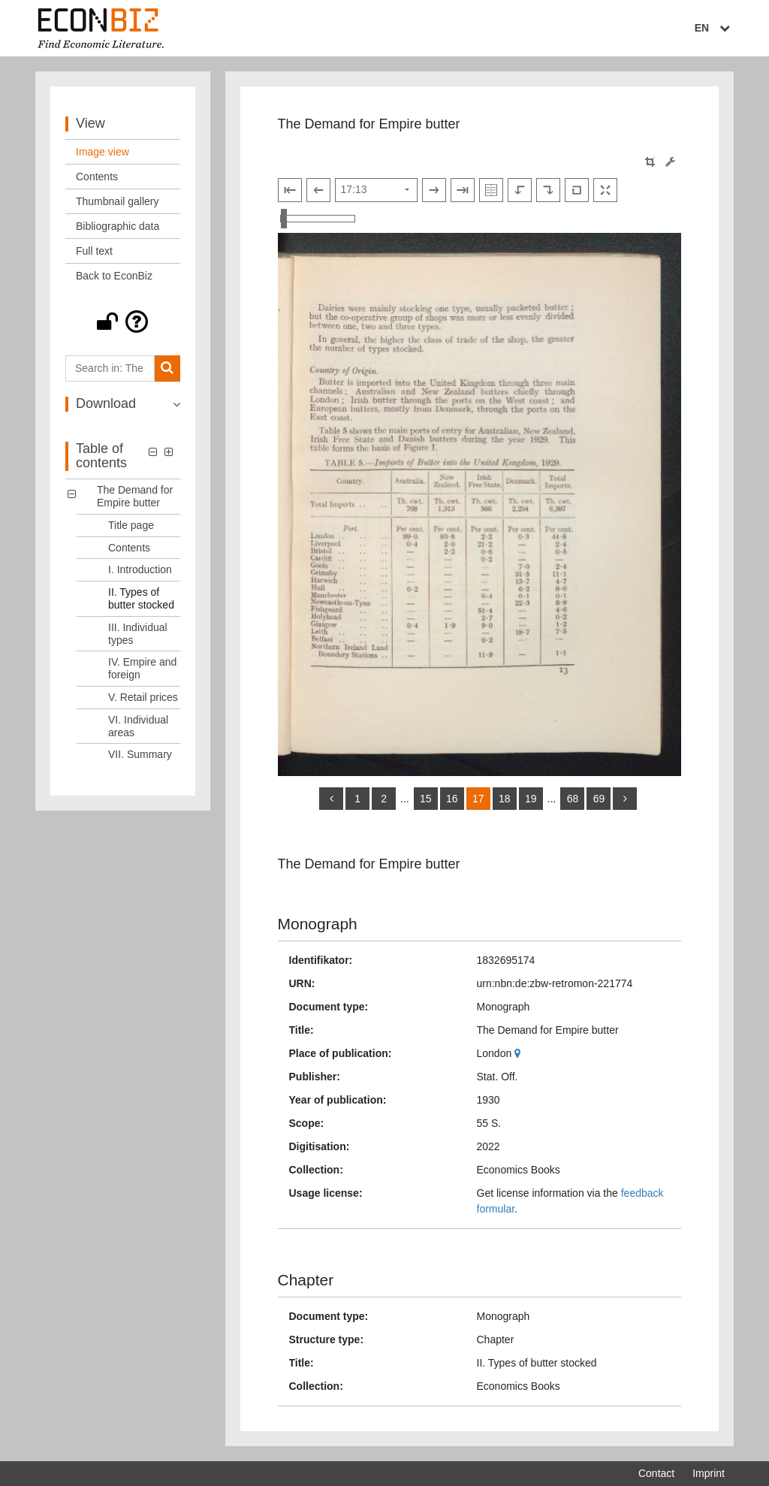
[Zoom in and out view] (317, 218)
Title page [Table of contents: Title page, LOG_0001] (131, 525)
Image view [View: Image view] (102, 152)
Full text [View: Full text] (94, 251)
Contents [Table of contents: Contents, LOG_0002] (129, 548)
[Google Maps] (519, 1053)
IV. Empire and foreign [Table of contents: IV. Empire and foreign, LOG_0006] (142, 668)
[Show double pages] (491, 190)
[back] (331, 798)
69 (599, 799)
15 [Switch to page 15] (426, 799)
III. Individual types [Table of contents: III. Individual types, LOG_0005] (137, 633)
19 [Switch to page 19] (531, 799)
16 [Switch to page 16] (452, 799)
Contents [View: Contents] (97, 177)
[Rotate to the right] (548, 190)
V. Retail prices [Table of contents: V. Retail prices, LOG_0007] (143, 697)
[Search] (167, 368)
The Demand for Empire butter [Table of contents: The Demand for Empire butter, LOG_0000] (135, 496)
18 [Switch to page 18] (505, 799)
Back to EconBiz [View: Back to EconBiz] (114, 276)
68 (573, 799)
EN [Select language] (714, 28)
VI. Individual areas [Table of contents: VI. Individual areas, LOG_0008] (138, 726)
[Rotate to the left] (519, 190)
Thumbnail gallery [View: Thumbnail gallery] (117, 201)
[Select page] (376, 190)
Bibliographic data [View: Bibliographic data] (117, 226)
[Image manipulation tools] (670, 162)
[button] (122, 321)
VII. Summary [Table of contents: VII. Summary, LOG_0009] (140, 754)
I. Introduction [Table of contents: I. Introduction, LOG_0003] (140, 569)
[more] (625, 798)
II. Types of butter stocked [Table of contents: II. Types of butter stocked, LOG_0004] (141, 598)
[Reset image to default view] (576, 190)
